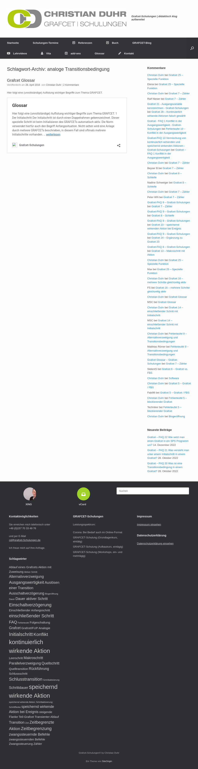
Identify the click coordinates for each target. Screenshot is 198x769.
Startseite (13, 42)
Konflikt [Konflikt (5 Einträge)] (41, 634)
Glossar (99, 53)
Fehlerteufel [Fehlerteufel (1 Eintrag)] (23, 623)
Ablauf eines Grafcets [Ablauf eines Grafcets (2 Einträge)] (23, 567)
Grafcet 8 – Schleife (162, 215)
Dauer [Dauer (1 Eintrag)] (12, 599)
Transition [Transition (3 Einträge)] (17, 722)
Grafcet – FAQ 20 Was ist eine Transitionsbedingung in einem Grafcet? (165, 467)
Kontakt (126, 53)
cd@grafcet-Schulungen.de (25, 540)
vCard (83, 504)
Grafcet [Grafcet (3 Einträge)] (15, 628)
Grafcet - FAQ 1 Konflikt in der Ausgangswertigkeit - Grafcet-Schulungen (164, 125)
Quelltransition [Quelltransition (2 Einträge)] (18, 668)
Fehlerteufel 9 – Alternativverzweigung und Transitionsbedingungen (167, 337)
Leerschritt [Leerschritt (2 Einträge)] (16, 658)
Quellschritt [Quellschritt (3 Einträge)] (50, 663)
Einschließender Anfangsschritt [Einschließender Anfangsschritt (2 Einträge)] (29, 610)
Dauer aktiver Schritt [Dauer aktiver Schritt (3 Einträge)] (32, 599)
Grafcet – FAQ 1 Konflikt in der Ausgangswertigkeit (166, 153)
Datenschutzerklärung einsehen (155, 543)
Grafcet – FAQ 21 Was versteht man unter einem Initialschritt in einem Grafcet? (168, 454)
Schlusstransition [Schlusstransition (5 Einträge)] (25, 679)
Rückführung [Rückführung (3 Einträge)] (39, 669)
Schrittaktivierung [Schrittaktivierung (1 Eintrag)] (51, 680)
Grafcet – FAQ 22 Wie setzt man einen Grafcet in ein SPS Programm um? (168, 441)
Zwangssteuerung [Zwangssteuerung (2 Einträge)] (21, 743)
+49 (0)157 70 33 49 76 (22, 528)
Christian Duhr (53, 85)
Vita (46, 53)
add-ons (73, 53)
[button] (192, 48)
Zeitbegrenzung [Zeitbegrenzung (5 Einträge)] (36, 728)
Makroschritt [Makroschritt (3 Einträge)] (33, 658)
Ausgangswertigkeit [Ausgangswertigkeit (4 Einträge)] (26, 582)
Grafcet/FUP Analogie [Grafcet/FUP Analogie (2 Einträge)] (35, 628)
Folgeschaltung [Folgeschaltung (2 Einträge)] (40, 622)
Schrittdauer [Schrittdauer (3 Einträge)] (18, 688)
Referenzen (82, 42)
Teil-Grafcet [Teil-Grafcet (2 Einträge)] (26, 716)
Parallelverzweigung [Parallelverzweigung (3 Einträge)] (25, 663)
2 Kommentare (71, 85)
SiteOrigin (107, 761)
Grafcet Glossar (21, 80)
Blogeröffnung (177, 416)
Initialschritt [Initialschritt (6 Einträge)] (21, 634)
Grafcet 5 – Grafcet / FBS (174, 392)
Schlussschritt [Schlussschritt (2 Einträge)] (18, 673)
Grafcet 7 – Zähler (179, 93)
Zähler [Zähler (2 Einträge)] (38, 743)
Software (174, 378)
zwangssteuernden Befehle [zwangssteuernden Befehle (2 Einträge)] (27, 739)
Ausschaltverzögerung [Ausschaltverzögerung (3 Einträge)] (26, 593)
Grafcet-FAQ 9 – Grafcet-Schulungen (168, 202)
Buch (112, 42)
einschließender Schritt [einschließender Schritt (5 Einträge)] (31, 615)
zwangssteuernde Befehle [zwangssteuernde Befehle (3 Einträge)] (29, 734)
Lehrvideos (17, 53)
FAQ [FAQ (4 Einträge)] (13, 622)
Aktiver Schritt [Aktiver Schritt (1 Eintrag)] (30, 572)
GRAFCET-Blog (141, 42)
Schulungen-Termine (45, 42)
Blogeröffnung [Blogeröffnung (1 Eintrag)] (51, 594)
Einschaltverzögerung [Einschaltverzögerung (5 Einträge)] (30, 604)
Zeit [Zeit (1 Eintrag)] (27, 723)
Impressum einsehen (149, 524)
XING (30, 504)
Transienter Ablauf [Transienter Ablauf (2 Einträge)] (47, 716)
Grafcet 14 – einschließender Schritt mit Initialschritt (165, 311)
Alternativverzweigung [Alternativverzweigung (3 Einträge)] (26, 577)
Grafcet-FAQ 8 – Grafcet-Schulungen (168, 246)
